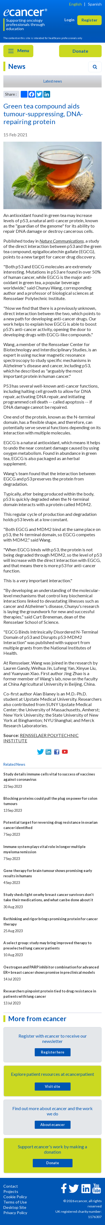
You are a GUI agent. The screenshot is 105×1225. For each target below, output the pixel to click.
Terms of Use (15, 1202)
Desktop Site (14, 1207)
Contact (10, 1186)
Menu (18, 51)
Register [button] (89, 20)
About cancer (52, 1124)
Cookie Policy (15, 1196)
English (75, 4)
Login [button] (69, 19)
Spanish (95, 4)
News (16, 66)
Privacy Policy (15, 1212)
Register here (52, 1052)
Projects (10, 1191)
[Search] (95, 67)
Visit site (52, 1086)
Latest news (52, 81)
